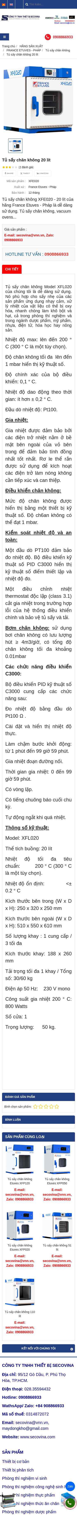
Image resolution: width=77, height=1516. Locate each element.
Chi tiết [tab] (11, 269)
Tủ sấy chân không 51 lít (57, 1247)
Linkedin (42, 173)
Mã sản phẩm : (16, 181)
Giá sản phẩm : (15, 229)
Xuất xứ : (20, 187)
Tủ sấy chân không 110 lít (20, 1314)
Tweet (25, 173)
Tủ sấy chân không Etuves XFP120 (20, 1181)
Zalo (70, 1486)
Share (9, 173)
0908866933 (63, 37)
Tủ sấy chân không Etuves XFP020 (20, 1247)
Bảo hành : (19, 192)
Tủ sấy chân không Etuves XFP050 (57, 1181)
